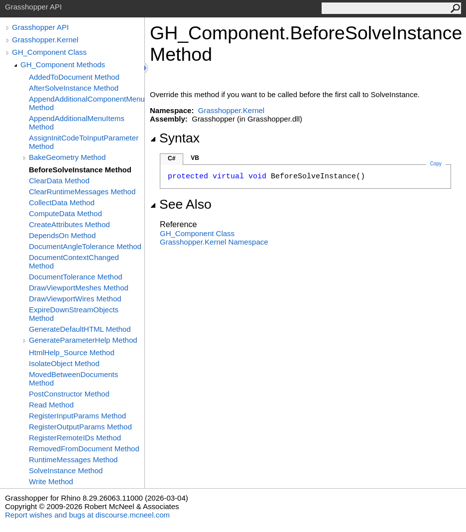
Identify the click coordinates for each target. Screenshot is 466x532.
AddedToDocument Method (74, 77)
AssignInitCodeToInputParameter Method (83, 141)
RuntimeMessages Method (73, 459)
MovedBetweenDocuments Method (73, 378)
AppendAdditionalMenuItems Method (76, 122)
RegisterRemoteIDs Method (75, 437)
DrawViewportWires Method (75, 298)
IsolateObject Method (64, 363)
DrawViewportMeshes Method (78, 287)
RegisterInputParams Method (77, 415)
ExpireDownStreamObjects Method (73, 313)
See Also (181, 204)
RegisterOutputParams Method (80, 426)
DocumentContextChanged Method (74, 261)
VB (195, 157)
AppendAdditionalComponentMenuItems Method (86, 103)
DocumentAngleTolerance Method (85, 246)
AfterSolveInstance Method (73, 88)
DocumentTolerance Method (75, 276)
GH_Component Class (49, 52)
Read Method (51, 404)
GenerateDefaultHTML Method (80, 329)
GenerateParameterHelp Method (83, 340)
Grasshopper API (40, 27)
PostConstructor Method (69, 394)
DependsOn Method (62, 235)
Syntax (175, 138)
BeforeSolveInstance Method (80, 169)
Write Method (51, 481)
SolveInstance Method (66, 470)
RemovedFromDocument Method (84, 448)
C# (171, 158)
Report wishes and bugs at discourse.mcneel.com (87, 515)
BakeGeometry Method (67, 157)
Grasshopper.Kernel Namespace (214, 242)
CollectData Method (62, 202)
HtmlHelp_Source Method (72, 352)
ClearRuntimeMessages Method (82, 191)
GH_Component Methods (62, 64)
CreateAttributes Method (69, 224)
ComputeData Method (65, 213)
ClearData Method (59, 180)
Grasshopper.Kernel (45, 39)
